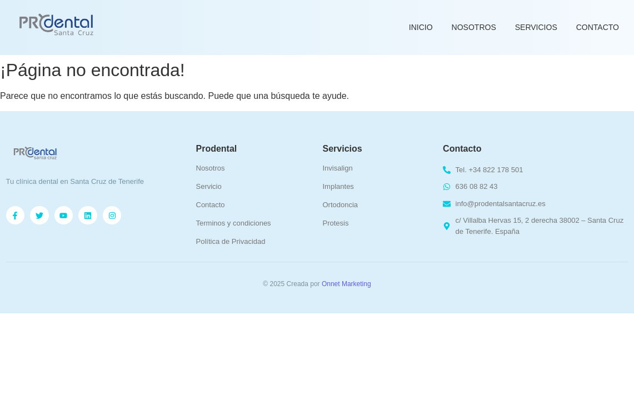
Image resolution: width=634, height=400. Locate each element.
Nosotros (474, 27)
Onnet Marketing (346, 284)
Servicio (209, 186)
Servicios (536, 27)
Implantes (338, 186)
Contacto (597, 27)
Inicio (421, 27)
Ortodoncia (340, 205)
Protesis (336, 223)
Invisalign (338, 168)
